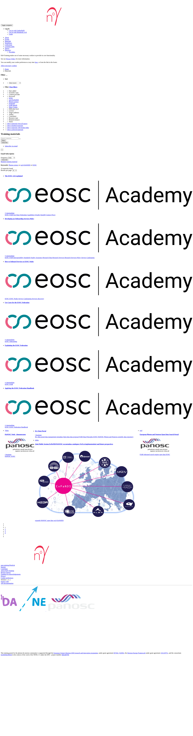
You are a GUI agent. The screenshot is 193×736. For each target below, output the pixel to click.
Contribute (4, 569)
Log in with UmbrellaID (17, 30)
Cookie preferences (7, 578)
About (7, 37)
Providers (12, 52)
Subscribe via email (11, 146)
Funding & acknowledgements (11, 574)
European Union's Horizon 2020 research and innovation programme (76, 653)
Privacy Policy (11, 59)
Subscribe (5, 142)
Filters (3, 140)
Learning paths (9, 46)
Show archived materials (14, 130)
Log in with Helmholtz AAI (18, 32)
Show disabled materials (14, 125)
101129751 (164, 653)
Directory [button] (8, 50)
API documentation (7, 583)
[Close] (2, 150)
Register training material (9, 162)
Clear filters (13, 87)
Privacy (3, 576)
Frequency (4, 158)
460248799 (65, 655)
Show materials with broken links (17, 128)
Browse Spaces (6, 572)
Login (11, 34)
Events (7, 39)
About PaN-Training (7, 571)
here (36, 62)
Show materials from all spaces (16, 123)
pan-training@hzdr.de (8, 565)
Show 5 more (13, 107)
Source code (5, 581)
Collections (8, 45)
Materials (8, 41)
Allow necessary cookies (9, 66)
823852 (121, 653)
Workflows (8, 43)
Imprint (3, 567)
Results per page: (6, 170)
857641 (116, 653)
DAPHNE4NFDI (6, 655)
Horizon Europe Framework (136, 653)
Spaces (7, 48)
